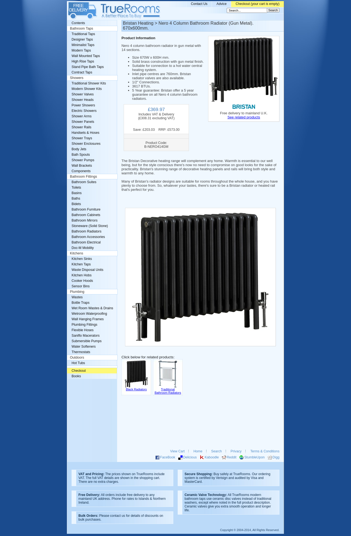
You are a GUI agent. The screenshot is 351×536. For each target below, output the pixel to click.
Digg (276, 457)
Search (216, 451)
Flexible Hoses (83, 330)
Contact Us (199, 4)
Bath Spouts (81, 155)
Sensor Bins (81, 286)
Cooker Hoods (82, 281)
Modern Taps (81, 50)
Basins (77, 193)
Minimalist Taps (83, 45)
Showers (76, 78)
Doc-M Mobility (83, 248)
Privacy (236, 451)
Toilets (76, 187)
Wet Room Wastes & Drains (92, 308)
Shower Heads (83, 100)
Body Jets (79, 149)
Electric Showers (84, 111)
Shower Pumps (83, 160)
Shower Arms (82, 116)
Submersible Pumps (86, 341)
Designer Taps (82, 39)
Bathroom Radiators (86, 231)
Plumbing (77, 292)
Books (76, 376)
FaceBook (167, 457)
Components (81, 171)
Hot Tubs (78, 363)
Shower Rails (81, 127)
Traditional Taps (83, 34)
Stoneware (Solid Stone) (90, 226)
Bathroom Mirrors (85, 220)
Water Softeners (84, 346)
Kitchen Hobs (82, 275)
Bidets (76, 204)
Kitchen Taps (81, 264)
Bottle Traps (80, 303)
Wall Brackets (82, 166)
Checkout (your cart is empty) (257, 4)
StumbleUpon (254, 457)
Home (197, 451)
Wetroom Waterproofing (89, 314)
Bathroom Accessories (88, 237)
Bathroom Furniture (86, 209)
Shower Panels (83, 122)
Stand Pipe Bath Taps (88, 67)
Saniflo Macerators (86, 336)
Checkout (79, 371)
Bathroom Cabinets (86, 215)
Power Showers (83, 105)
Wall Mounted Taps (86, 56)
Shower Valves (83, 94)
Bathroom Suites (84, 182)
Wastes (77, 297)
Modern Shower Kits (87, 89)
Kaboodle (212, 457)
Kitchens (76, 253)
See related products (243, 117)
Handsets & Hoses (85, 133)
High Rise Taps (83, 61)
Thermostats (81, 352)
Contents (78, 23)
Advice (221, 4)
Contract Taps (82, 72)
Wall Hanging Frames (88, 319)
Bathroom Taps (81, 28)
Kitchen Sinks (82, 259)
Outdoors (77, 357)
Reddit (231, 457)
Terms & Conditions (264, 451)
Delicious (190, 457)
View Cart (177, 451)
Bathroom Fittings (83, 176)
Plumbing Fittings (84, 325)
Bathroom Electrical (86, 242)
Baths (76, 198)
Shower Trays (82, 138)
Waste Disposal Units (87, 270)
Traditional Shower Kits (89, 83)
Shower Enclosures (86, 144)
